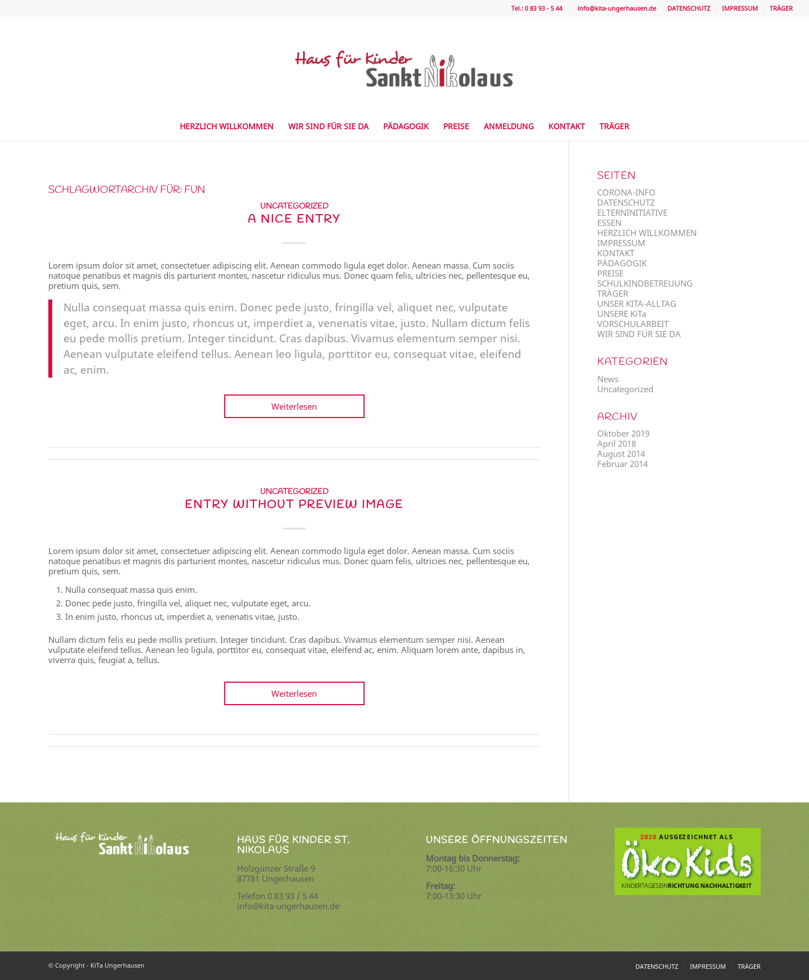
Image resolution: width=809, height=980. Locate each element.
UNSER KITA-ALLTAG (636, 303)
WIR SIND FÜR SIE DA (639, 333)
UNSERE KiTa (621, 313)
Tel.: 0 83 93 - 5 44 (536, 8)
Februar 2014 (622, 463)
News (608, 378)
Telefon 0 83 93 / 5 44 (277, 895)
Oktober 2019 (623, 433)
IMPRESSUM (740, 8)
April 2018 (616, 443)
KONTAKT (615, 252)
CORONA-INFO (626, 192)
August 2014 (621, 453)
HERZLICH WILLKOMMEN (647, 232)
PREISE (610, 273)
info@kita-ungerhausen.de (615, 8)
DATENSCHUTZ (688, 8)
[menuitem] (689, 8)
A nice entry (294, 219)
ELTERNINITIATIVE (632, 212)
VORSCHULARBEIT (633, 323)
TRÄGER (781, 8)
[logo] (404, 56)
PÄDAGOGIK (622, 263)
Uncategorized (294, 206)
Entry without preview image (294, 504)
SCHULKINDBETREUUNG (645, 283)
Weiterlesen (294, 406)
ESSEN (609, 222)
